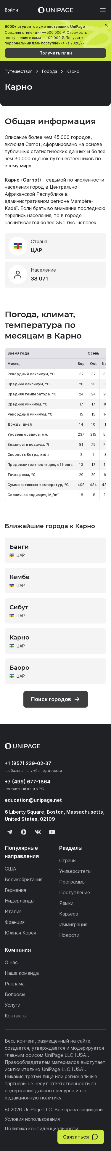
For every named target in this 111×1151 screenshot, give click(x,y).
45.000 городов (72, 137)
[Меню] (99, 10)
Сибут (18, 607)
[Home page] (55, 10)
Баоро (19, 667)
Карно (19, 637)
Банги (19, 546)
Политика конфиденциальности (41, 1128)
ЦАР (21, 555)
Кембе (19, 577)
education (33, 800)
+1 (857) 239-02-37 (28, 763)
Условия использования (32, 1119)
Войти (11, 9)
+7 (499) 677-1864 (27, 782)
